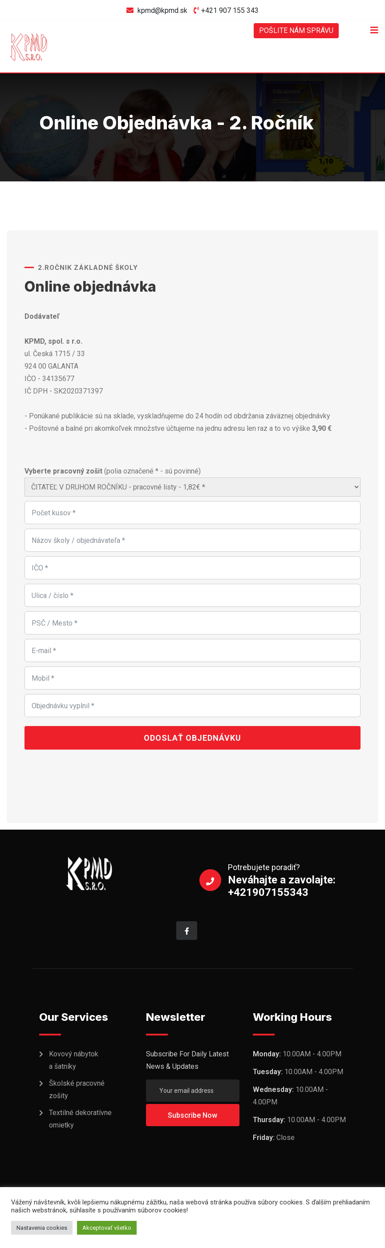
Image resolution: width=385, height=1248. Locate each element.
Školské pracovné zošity (77, 1089)
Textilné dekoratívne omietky (80, 1118)
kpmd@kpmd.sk (162, 10)
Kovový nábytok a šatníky (73, 1060)
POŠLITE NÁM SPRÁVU (296, 30)
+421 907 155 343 (230, 10)
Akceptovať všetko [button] (106, 1227)
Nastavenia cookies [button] (41, 1227)
